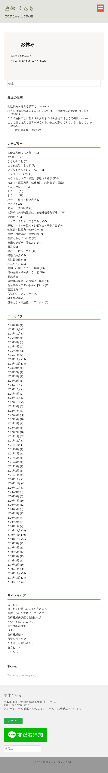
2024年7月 (13, 372)
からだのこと (15, 161)
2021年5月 (13, 458)
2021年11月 (14, 445)
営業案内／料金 (17, 638)
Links (11, 630)
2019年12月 (14, 530)
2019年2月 (13, 564)
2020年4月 (13, 513)
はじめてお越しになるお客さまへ (27, 608)
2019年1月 (13, 569)
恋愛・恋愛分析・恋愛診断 (23, 234)
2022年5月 (13, 419)
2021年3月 (13, 466)
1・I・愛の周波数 (18, 130)
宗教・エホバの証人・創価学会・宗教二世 (32, 225)
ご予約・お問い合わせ (21, 643)
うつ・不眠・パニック (21, 621)
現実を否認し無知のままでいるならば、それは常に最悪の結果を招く (48, 110)
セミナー (13, 191)
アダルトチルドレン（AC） (24, 169)
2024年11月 (14, 363)
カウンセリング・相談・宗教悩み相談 (30, 178)
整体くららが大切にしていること (27, 613)
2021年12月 (14, 440)
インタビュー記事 (18, 174)
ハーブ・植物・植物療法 (22, 199)
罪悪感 (11, 276)
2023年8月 (13, 393)
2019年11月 (14, 534)
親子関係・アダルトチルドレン (26, 285)
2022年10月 (14, 402)
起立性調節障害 (17, 626)
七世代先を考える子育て (22, 106)
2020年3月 (13, 517)
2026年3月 (13, 325)
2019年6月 (13, 552)
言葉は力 (13, 289)
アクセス (13, 651)
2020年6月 (13, 504)
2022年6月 (13, 415)
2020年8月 (13, 496)
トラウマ (13, 195)
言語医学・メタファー (21, 293)
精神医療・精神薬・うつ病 (23, 272)
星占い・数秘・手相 (19, 251)
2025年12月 (14, 329)
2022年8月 (13, 406)
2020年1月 (13, 526)
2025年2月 (13, 351)
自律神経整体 (15, 634)
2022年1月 (13, 436)
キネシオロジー (17, 186)
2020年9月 (13, 492)
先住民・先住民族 (18, 208)
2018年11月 (14, 577)
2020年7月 (13, 500)
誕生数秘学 (14, 298)
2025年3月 (13, 346)
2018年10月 (14, 582)
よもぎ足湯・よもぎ (19, 165)
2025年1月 (13, 355)
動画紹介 (13, 216)
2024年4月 (13, 376)
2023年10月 (14, 389)
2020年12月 (14, 479)
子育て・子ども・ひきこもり (25, 221)
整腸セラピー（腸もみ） (22, 242)
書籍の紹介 (14, 255)
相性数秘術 (14, 259)
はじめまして (15, 604)
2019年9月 (13, 543)
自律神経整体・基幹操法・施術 (26, 281)
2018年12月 (14, 573)
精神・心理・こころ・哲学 (23, 268)
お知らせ (13, 157)
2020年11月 (14, 483)
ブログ (11, 204)
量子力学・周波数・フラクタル (26, 302)
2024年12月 (14, 359)
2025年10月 (14, 333)
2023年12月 (14, 385)
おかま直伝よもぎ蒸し (21, 152)
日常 (10, 246)
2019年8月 (13, 547)
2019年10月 (14, 539)
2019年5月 (13, 556)
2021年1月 (13, 475)
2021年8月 (13, 449)
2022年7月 (13, 410)
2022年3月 (13, 427)
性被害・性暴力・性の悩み (23, 229)
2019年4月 (13, 560)
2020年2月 (13, 522)
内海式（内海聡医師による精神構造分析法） (34, 212)
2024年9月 (13, 368)
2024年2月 (13, 380)
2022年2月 (13, 432)
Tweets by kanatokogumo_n (22, 675)
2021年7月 (13, 453)
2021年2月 (13, 470)
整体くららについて (19, 238)
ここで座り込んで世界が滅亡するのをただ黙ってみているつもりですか (50, 122)
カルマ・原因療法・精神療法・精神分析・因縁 (35, 182)
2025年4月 (13, 342)
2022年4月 (13, 423)
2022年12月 (14, 397)
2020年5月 (13, 509)
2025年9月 (13, 338)
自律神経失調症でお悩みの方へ (26, 617)
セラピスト (14, 647)
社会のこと (14, 264)
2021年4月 (13, 462)
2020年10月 (14, 487)
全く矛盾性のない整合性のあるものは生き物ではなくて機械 (43, 118)
